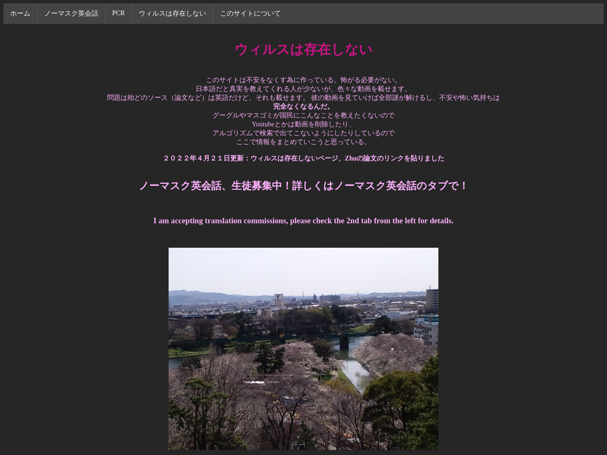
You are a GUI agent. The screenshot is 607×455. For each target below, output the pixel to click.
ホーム (20, 13)
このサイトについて (250, 13)
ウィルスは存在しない (172, 13)
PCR (118, 12)
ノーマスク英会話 (71, 13)
